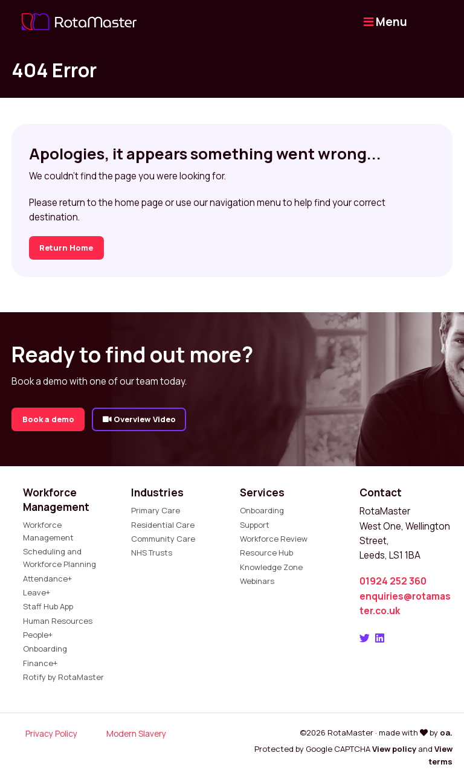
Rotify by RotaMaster (63, 677)
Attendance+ (47, 578)
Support (254, 524)
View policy (394, 748)
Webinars (257, 580)
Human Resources (57, 620)
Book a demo (48, 419)
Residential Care (163, 524)
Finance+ (40, 663)
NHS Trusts (151, 552)
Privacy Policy (51, 733)
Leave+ (36, 592)
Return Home (66, 247)
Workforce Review (274, 538)
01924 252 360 (393, 581)
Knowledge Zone (271, 567)
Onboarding (45, 648)
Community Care (163, 538)
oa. (446, 732)
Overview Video (139, 419)
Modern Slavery (136, 733)
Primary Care (155, 510)
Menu (385, 22)
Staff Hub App (48, 606)
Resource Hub (266, 552)
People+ (38, 634)
